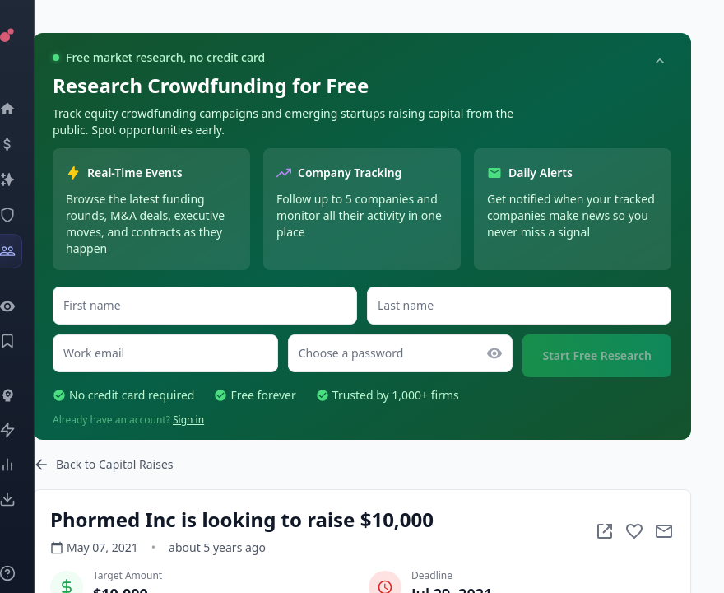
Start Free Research (597, 355)
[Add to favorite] (634, 531)
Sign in (188, 420)
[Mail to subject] (664, 531)
